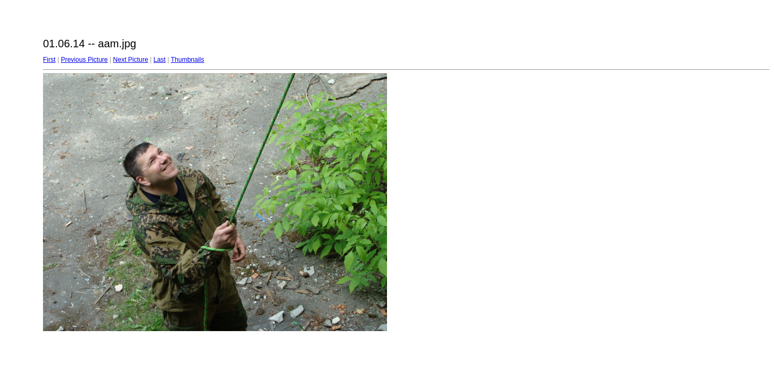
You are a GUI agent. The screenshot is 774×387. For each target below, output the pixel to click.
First (49, 59)
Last (159, 59)
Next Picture (130, 59)
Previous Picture (84, 59)
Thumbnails (187, 59)
